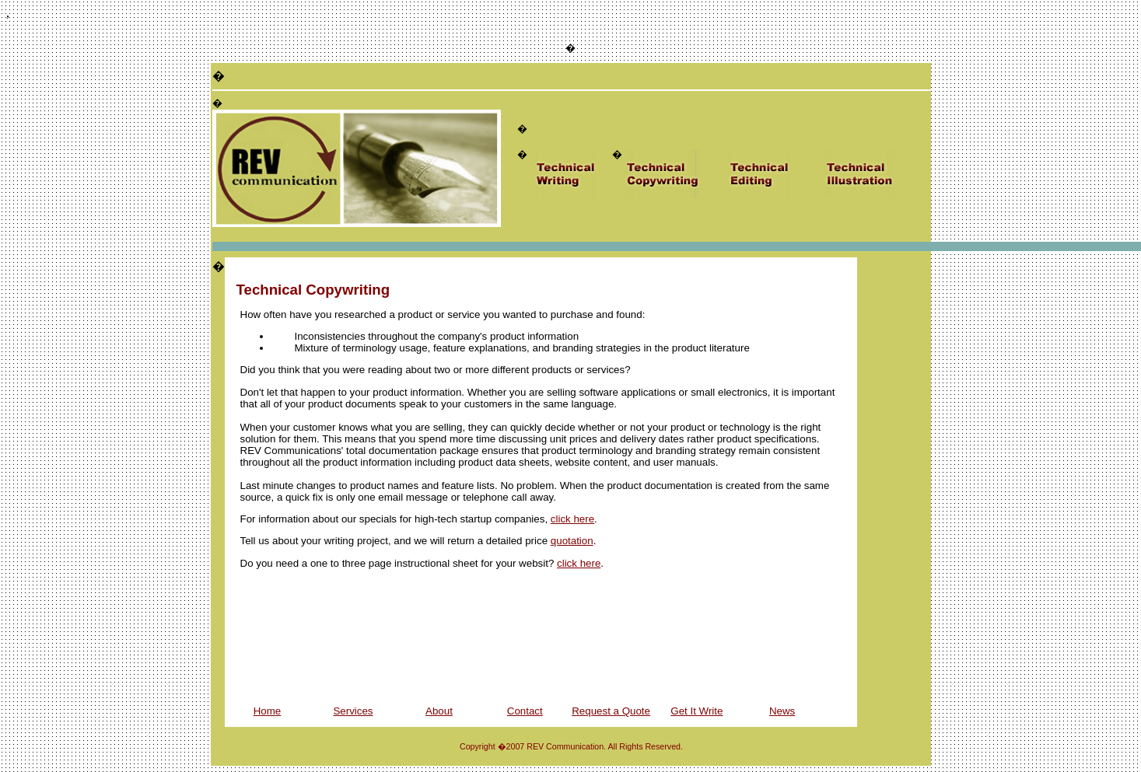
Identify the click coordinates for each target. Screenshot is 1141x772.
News (782, 711)
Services (353, 711)
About (439, 711)
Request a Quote (611, 711)
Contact (525, 711)
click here (572, 519)
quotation (572, 541)
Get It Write (696, 711)
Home (268, 711)
